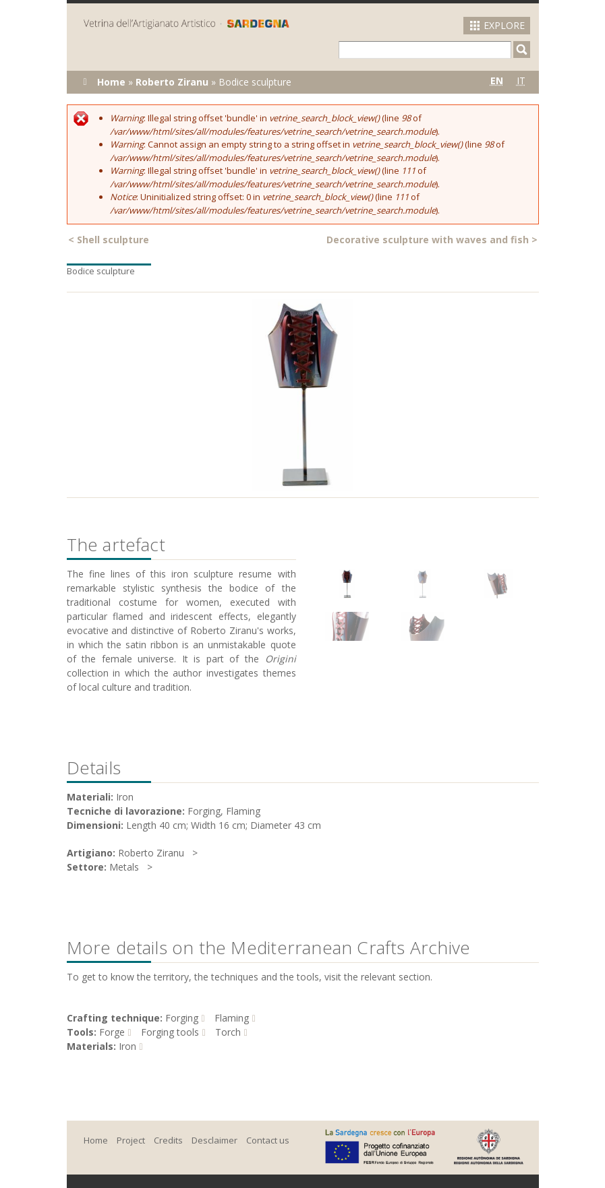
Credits (168, 1140)
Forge (112, 1032)
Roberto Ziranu (172, 81)
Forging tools (170, 1032)
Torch (228, 1032)
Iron (127, 1046)
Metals (124, 867)
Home (111, 81)
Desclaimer (214, 1140)
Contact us (267, 1140)
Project (131, 1140)
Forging (181, 1017)
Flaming (231, 1017)
